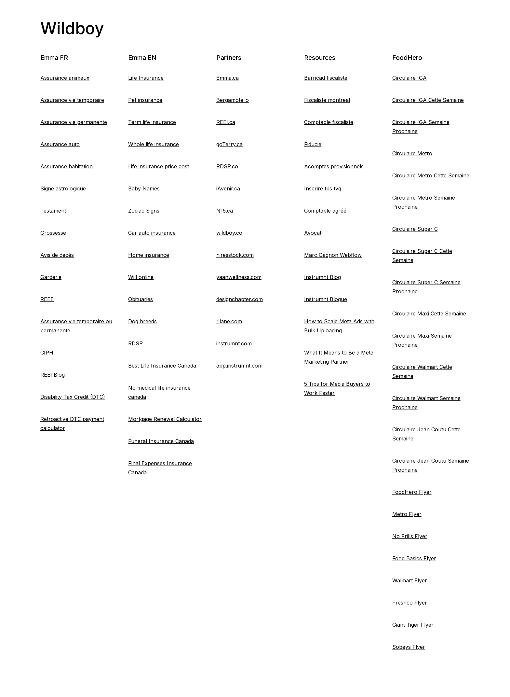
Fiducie (312, 144)
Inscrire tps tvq (322, 188)
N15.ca (224, 210)
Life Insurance (146, 78)
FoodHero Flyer (412, 492)
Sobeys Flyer (408, 647)
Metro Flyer (407, 514)
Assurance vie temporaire (72, 100)
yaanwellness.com (239, 277)
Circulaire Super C (415, 229)
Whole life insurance (153, 144)
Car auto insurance (152, 233)
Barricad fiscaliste (325, 78)
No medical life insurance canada (159, 392)
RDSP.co (227, 166)
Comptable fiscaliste (328, 122)
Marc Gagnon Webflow (333, 255)
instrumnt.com (234, 343)
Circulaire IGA (409, 78)
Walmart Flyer (409, 580)
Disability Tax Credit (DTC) (72, 397)
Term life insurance (152, 122)
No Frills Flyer (409, 536)
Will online (141, 277)
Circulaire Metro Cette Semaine (430, 175)
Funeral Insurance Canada (161, 441)
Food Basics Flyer (414, 558)
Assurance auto (60, 144)
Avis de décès (57, 255)
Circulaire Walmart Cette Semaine (422, 371)
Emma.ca (227, 78)
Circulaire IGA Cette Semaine (428, 100)
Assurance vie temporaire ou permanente (76, 326)
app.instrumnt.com (239, 365)
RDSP (135, 343)
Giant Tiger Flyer (413, 624)
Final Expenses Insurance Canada (160, 468)
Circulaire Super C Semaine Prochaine (426, 287)
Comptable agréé (325, 210)
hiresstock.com (235, 255)
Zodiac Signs (143, 210)
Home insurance (148, 255)
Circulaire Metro (412, 153)
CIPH (46, 352)
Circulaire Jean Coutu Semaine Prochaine (430, 465)
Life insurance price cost (158, 166)
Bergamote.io (232, 100)
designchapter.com (239, 299)
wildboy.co (229, 233)
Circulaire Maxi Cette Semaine (429, 313)
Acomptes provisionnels (334, 166)
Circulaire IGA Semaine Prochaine (421, 126)
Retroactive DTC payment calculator (72, 423)
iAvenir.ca (228, 188)
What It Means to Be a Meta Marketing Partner (338, 357)
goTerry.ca (229, 144)
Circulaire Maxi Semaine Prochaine (422, 340)
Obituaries (140, 299)
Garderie (50, 277)
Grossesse (53, 233)
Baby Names (144, 188)
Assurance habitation (66, 166)
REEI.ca (225, 122)
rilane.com (229, 321)
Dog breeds (142, 321)
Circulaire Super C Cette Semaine (422, 255)
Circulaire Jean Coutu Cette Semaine (426, 434)
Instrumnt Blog (322, 277)
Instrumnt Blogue (325, 299)
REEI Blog (52, 374)
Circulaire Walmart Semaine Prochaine (426, 403)
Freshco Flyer (409, 602)
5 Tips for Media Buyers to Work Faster (337, 388)
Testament (53, 210)
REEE (47, 299)
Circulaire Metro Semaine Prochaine (423, 202)
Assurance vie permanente (73, 122)
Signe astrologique (63, 188)
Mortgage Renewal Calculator (165, 419)
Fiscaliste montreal (327, 100)
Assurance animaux (64, 78)
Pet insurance (145, 100)
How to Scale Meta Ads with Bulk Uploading (339, 326)
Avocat (312, 233)
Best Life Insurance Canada (162, 365)
